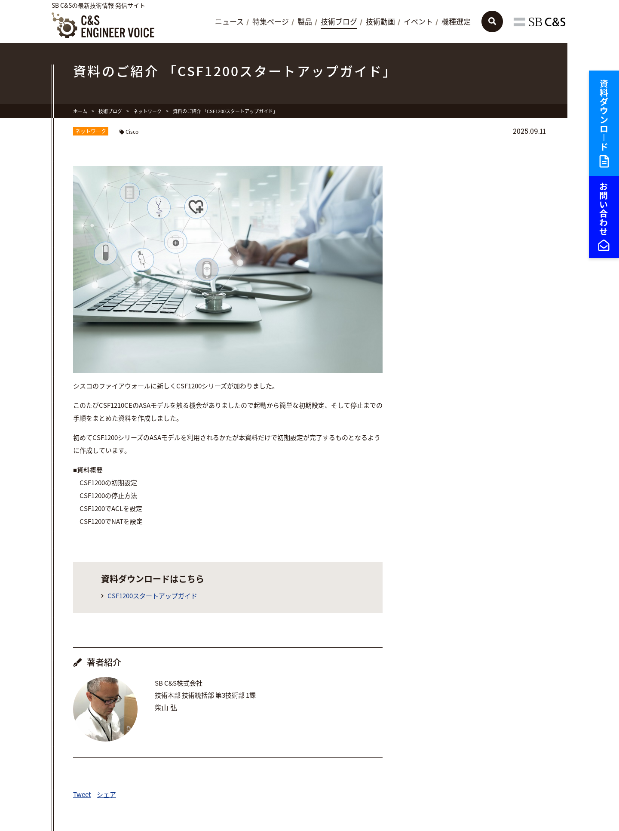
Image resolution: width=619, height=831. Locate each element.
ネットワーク (147, 111)
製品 (304, 22)
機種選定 (456, 22)
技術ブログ (339, 22)
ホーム (80, 111)
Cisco (132, 131)
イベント (418, 22)
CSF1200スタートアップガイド (152, 595)
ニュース (229, 22)
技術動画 (380, 22)
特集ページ (270, 22)
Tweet (82, 794)
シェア (106, 794)
